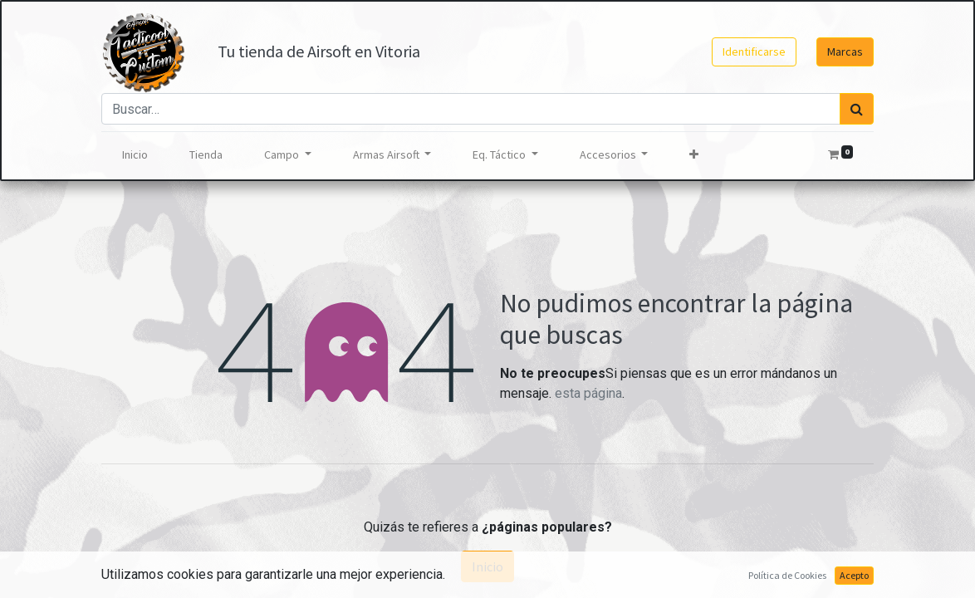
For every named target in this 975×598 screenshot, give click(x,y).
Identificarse (754, 51)
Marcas (845, 51)
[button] (694, 155)
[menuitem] (135, 155)
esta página (588, 393)
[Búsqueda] (857, 109)
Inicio (487, 566)
